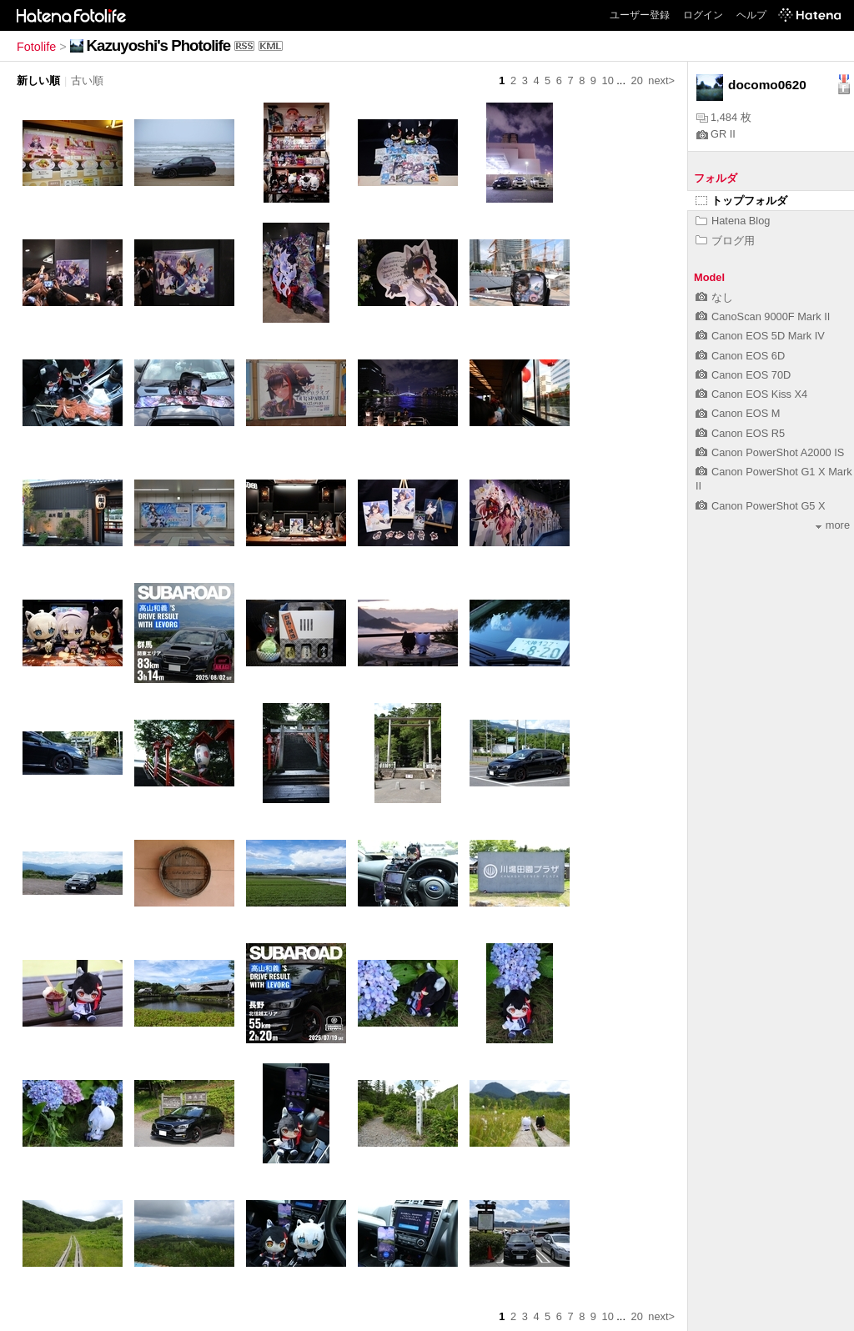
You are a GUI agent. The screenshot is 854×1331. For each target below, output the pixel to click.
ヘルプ (751, 15)
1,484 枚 (723, 117)
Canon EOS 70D (743, 375)
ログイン (703, 15)
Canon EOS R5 (740, 433)
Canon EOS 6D (740, 355)
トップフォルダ (741, 200)
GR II (716, 134)
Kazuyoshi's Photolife (159, 45)
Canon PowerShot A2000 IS (770, 452)
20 (637, 80)
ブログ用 (725, 240)
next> (661, 80)
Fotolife (36, 46)
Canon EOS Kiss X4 (751, 394)
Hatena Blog (733, 220)
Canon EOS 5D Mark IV (760, 335)
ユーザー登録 (640, 15)
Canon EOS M (738, 413)
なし (714, 297)
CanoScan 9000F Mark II (763, 316)
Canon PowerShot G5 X (761, 506)
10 (608, 80)
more (833, 525)
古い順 (87, 80)
